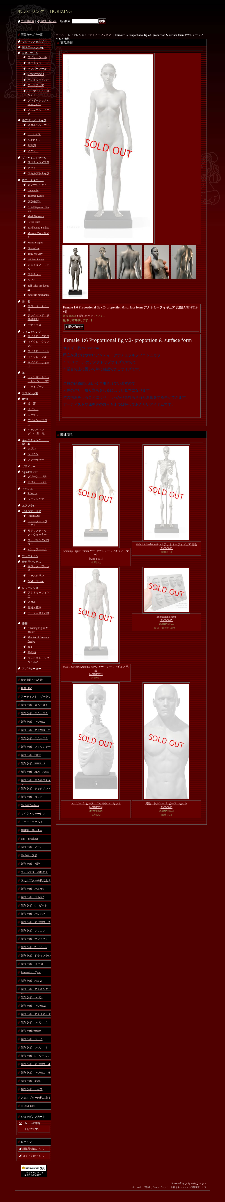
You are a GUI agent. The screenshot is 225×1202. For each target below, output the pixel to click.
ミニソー (33, 151)
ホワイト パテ (37, 482)
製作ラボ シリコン (33, 930)
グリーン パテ (37, 476)
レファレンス (30, 588)
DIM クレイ (36, 581)
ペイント (33, 409)
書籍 (25, 623)
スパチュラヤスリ (38, 162)
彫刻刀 (32, 145)
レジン (32, 448)
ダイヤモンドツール (34, 157)
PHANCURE (28, 1106)
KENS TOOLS (36, 74)
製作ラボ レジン (32, 997)
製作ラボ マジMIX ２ (36, 730)
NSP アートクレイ (33, 47)
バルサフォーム (37, 549)
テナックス (34, 325)
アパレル (27, 488)
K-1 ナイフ (34, 134)
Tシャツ (32, 493)
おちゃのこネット (196, 1183)
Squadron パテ (30, 472)
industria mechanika (39, 294)
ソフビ (32, 280)
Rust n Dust (34, 515)
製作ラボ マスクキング (36, 1014)
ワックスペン (30, 556)
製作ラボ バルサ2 (32, 897)
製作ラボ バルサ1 (32, 888)
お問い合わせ (48, 21)
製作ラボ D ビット (34, 905)
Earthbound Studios (38, 227)
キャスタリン (36, 575)
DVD (25, 399)
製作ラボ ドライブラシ (36, 955)
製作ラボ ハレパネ (33, 913)
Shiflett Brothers (30, 805)
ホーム (60, 35)
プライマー (29, 466)
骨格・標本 (34, 607)
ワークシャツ (36, 498)
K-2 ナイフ (34, 139)
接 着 (26, 301)
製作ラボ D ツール (34, 947)
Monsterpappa (35, 242)
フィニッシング (31, 331)
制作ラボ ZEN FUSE (35, 771)
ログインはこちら (33, 1156)
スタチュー (34, 274)
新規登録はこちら (33, 1148)
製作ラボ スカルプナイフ (36, 781)
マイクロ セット (38, 351)
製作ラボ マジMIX (33, 721)
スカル (32, 601)
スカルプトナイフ (38, 173)
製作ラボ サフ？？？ (34, 939)
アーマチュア (36, 85)
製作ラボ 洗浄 (30, 863)
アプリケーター (31, 668)
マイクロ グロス (38, 336)
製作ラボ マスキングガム (36, 990)
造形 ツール (30, 53)
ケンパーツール (37, 68)
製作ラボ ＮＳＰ (32, 796)
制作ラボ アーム (32, 847)
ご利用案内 (27, 21)
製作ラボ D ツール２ (35, 1055)
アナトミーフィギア (99, 35)
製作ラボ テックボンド (36, 788)
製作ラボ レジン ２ (34, 1022)
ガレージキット (37, 184)
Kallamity (33, 190)
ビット (32, 167)
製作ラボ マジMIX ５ (36, 1072)
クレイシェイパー (38, 80)
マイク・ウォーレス (33, 813)
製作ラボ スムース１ (34, 705)
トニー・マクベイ (32, 822)
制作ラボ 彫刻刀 (32, 1081)
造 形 (32, 403)
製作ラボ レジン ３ (34, 1047)
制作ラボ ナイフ (32, 1089)
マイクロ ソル (37, 356)
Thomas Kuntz (36, 195)
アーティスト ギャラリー (36, 697)
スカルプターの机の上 (34, 872)
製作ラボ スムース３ (34, 738)
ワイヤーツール (37, 57)
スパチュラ (34, 63)
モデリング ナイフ (34, 120)
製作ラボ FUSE (31, 755)
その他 (32, 652)
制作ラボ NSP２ (31, 980)
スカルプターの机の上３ (36, 1097)
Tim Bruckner (29, 838)
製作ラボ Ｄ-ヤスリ (33, 964)
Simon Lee (33, 248)
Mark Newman (36, 216)
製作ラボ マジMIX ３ (36, 922)
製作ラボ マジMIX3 (33, 1005)
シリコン (33, 454)
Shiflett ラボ (29, 855)
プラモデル (34, 201)
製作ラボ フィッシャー (36, 746)
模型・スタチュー (33, 180)
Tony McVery (35, 253)
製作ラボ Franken (31, 1030)
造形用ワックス (31, 561)
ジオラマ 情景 (31, 511)
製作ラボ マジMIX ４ (36, 1064)
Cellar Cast (34, 222)
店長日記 (26, 688)
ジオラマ (33, 414)
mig (30, 646)
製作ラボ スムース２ (34, 713)
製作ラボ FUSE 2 (33, 763)
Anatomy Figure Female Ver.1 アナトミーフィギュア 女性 (96, 554)
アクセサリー (36, 459)
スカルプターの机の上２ (36, 880)
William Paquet (36, 259)
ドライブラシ (36, 386)
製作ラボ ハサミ (32, 1039)
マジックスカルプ (33, 41)
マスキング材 (30, 393)
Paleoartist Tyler (31, 972)
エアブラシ (29, 505)
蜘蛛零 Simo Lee (31, 830)
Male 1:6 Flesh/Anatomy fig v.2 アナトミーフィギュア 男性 (96, 670)
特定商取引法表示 (32, 680)
